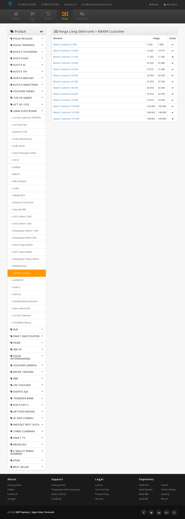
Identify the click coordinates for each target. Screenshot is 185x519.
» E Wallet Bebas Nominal (23, 301)
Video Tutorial (58, 494)
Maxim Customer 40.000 (65, 87)
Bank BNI (143, 494)
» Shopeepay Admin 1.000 (24, 230)
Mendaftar (171, 4)
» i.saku (14, 188)
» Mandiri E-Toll (18, 131)
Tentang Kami (14, 485)
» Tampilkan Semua (20, 322)
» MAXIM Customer (20, 273)
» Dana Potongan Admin (23, 153)
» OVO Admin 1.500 (20, 223)
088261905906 (27, 4)
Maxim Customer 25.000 (65, 69)
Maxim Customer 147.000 (66, 112)
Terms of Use (102, 489)
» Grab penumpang (20, 138)
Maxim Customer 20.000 (65, 62)
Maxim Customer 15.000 (65, 56)
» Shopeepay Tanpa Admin (24, 258)
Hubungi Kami (58, 485)
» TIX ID (14, 160)
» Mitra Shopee (18, 181)
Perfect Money (168, 489)
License (99, 485)
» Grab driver (17, 145)
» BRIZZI (15, 174)
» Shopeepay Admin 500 (23, 237)
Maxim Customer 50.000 (65, 93)
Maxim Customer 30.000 (65, 75)
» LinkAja (15, 167)
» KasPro (15, 287)
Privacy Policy (102, 494)
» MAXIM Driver (18, 266)
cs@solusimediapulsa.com (97, 4)
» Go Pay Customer (20, 315)
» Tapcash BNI (18, 209)
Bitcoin (164, 498)
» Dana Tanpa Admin (21, 244)
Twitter (10, 489)
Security (99, 498)
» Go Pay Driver (18, 124)
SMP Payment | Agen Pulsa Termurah (35, 512)
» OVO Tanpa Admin (21, 251)
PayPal (164, 485)
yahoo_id (70, 4)
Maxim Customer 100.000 (66, 106)
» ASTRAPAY (17, 280)
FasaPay (165, 494)
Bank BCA (144, 485)
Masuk (154, 4)
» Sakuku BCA (17, 195)
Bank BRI (143, 498)
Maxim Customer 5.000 (65, 44)
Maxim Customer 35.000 (65, 81)
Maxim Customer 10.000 (65, 50)
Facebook (12, 494)
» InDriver (15, 294)
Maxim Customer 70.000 (65, 100)
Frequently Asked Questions (65, 489)
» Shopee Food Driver (22, 202)
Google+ (11, 498)
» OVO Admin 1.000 (20, 216)
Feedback (56, 498)
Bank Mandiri (146, 489)
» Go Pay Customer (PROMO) (25, 117)
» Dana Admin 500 (20, 308)
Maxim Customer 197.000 (66, 118)
